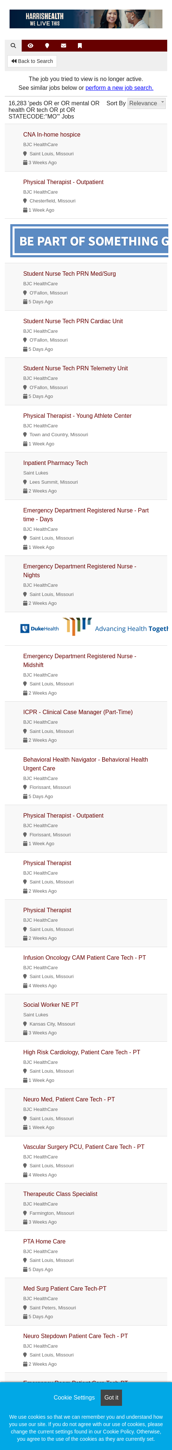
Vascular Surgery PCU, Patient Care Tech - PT (83, 1147)
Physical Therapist (47, 863)
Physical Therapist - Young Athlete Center (77, 416)
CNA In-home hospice (51, 134)
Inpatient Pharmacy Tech (55, 463)
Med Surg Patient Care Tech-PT (64, 1288)
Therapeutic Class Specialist (60, 1194)
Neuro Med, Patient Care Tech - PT (69, 1099)
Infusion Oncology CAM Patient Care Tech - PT (84, 958)
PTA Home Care (44, 1241)
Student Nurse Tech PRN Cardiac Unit (73, 321)
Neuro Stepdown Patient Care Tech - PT (75, 1336)
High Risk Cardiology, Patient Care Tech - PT (81, 1052)
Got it (111, 1397)
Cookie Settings (74, 1397)
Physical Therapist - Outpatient (63, 182)
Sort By (116, 103)
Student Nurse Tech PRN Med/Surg (69, 274)
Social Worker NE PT (51, 1005)
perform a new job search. (120, 88)
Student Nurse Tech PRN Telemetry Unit (75, 368)
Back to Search (32, 61)
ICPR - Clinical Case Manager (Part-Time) (78, 712)
